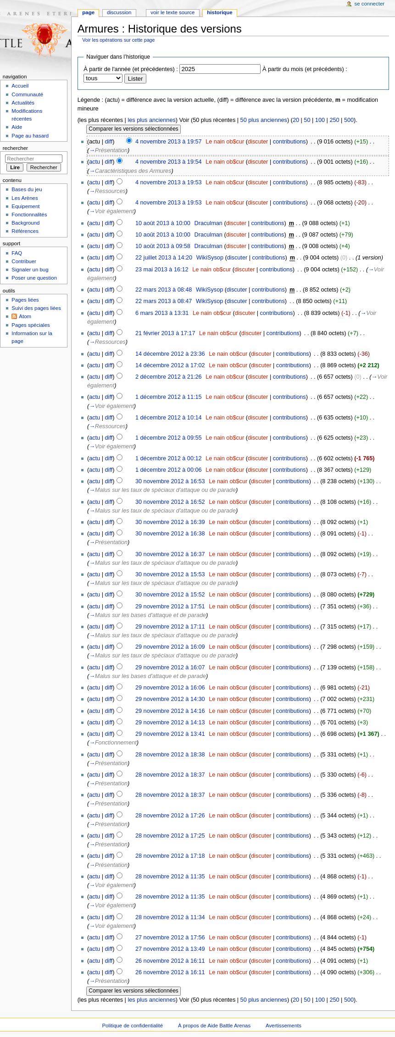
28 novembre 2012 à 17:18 (170, 856)
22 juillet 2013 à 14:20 (163, 257)
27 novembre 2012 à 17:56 (170, 937)
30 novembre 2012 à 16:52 (170, 502)
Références (25, 231)
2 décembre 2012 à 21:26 (168, 377)
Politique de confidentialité (132, 1025)
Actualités (22, 102)
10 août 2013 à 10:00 (162, 223)
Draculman (209, 223)
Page (88, 12)
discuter (258, 141)
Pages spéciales (30, 325)
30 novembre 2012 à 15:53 (170, 574)
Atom (25, 316)
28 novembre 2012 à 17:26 (170, 815)
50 (307, 120)
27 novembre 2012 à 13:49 (170, 949)
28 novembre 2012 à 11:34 (170, 917)
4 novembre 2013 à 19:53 (168, 182)
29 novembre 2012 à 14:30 (170, 699)
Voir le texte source (172, 12)
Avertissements (283, 1025)
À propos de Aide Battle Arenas (214, 1025)
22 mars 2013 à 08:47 (163, 301)
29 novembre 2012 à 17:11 (170, 626)
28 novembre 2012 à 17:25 (170, 836)
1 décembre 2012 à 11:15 (168, 397)
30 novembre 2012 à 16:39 (170, 522)
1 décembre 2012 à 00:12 (168, 458)
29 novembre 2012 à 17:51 (170, 606)
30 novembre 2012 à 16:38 (170, 533)
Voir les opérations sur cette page (118, 40)
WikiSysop (209, 257)
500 (349, 120)
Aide (16, 127)
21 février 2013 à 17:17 (165, 333)
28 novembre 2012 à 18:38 (170, 754)
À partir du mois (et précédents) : (304, 69)
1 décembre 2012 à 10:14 (168, 417)
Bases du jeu (26, 189)
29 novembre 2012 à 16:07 (170, 667)
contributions (289, 141)
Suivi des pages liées (36, 308)
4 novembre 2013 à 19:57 (168, 141)
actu (94, 162)
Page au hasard (30, 135)
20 (296, 120)
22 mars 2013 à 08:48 (163, 290)
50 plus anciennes (263, 120)
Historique (219, 12)
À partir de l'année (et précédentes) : (130, 69)
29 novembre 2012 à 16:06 (170, 687)
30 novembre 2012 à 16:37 (170, 554)
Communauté (27, 94)
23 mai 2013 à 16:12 (162, 269)
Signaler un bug (29, 269)
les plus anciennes (151, 120)
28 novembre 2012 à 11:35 (170, 876)
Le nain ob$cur (225, 141)
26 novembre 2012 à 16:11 (170, 961)
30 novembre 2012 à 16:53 (170, 481)
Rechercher (15, 148)
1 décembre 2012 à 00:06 (168, 470)
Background (25, 223)
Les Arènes (24, 198)
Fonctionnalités (29, 214)
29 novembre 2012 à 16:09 (170, 647)
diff (109, 141)
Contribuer (23, 261)
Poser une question (34, 278)
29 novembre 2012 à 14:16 (170, 711)
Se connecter (370, 3)
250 (334, 120)
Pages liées (25, 300)
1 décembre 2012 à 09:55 (168, 438)
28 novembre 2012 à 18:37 (170, 775)
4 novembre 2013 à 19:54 (168, 162)
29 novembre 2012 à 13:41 (170, 734)
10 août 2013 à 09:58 (162, 246)
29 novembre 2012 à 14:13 (170, 722)
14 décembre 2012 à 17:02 (170, 365)
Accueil (19, 85)
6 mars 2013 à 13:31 (162, 313)
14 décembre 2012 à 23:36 (170, 354)
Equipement (25, 206)
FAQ (16, 253)
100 (320, 120)
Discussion (119, 12)
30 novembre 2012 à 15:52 (170, 594)
